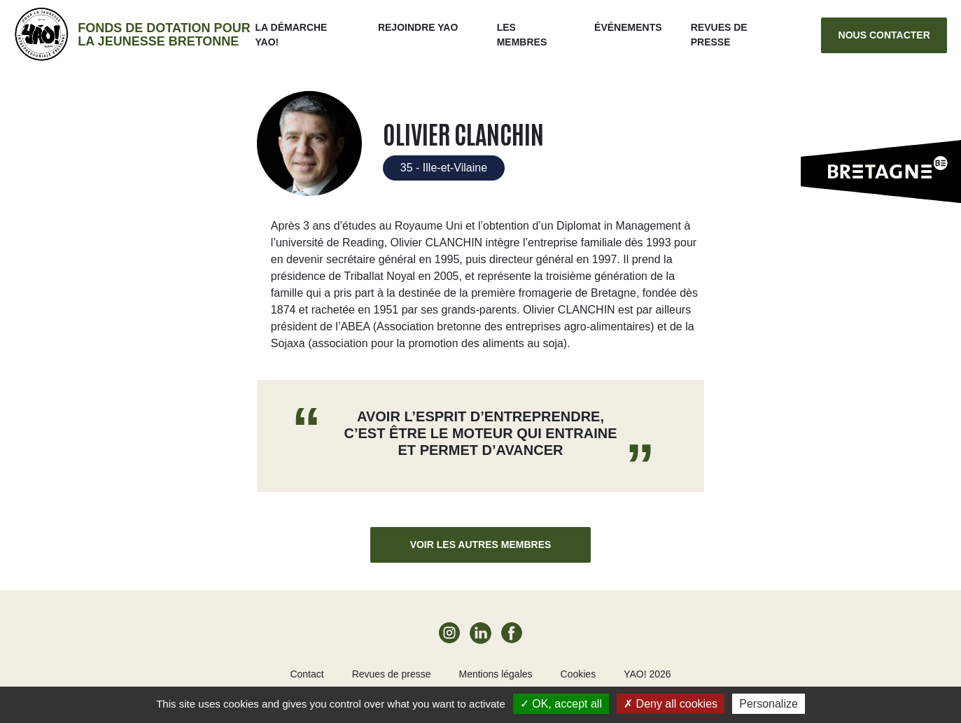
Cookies (578, 674)
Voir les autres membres (481, 544)
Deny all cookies (670, 704)
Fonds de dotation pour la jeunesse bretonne (164, 34)
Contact (306, 674)
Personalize (768, 704)
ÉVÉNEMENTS (627, 27)
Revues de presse (391, 674)
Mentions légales (495, 674)
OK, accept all (561, 704)
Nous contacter (884, 35)
